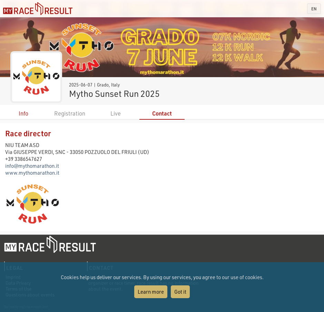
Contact (162, 113)
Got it (180, 291)
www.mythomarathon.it (32, 172)
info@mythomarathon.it (32, 165)
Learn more (151, 291)
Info (23, 113)
